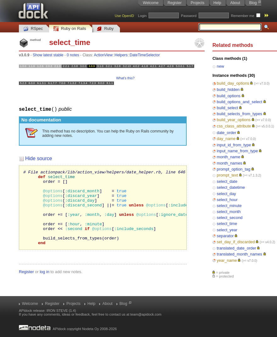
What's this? (125, 78)
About (235, 3)
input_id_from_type (234, 145)
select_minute (229, 205)
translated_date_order (236, 248)
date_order (226, 132)
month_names (229, 163)
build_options (228, 95)
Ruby (105, 28)
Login (142, 16)
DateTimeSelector (145, 55)
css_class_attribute (234, 126)
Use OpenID (124, 16)
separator (225, 235)
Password (188, 16)
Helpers (121, 55)
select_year (227, 229)
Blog (253, 3)
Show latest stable (48, 55)
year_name (227, 260)
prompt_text (227, 175)
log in (44, 286)
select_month (229, 211)
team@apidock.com (145, 314)
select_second (230, 217)
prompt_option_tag (234, 169)
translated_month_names (239, 254)
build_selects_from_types (239, 113)
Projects (197, 3)
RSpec (33, 28)
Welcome (151, 3)
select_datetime (231, 187)
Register (174, 3)
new (220, 66)
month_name (228, 156)
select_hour (227, 199)
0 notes (73, 55)
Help (217, 3)
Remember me (242, 16)
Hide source (38, 158)
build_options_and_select (239, 101)
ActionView (103, 55)
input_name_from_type (237, 151)
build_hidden (228, 89)
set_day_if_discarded (236, 241)
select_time (227, 223)
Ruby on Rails (70, 28)
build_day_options (233, 83)
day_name (226, 138)
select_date (227, 181)
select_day (226, 193)
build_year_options (234, 119)
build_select (227, 107)
